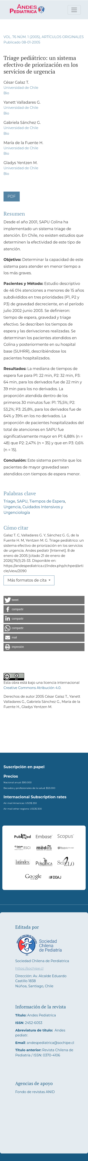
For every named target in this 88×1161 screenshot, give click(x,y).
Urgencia (12, 507)
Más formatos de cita (28, 580)
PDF (12, 196)
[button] (44, 600)
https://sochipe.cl (29, 968)
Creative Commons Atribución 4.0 (32, 688)
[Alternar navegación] (74, 10)
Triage (9, 501)
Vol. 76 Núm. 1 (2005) (22, 37)
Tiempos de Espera (47, 501)
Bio (6, 93)
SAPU (22, 501)
